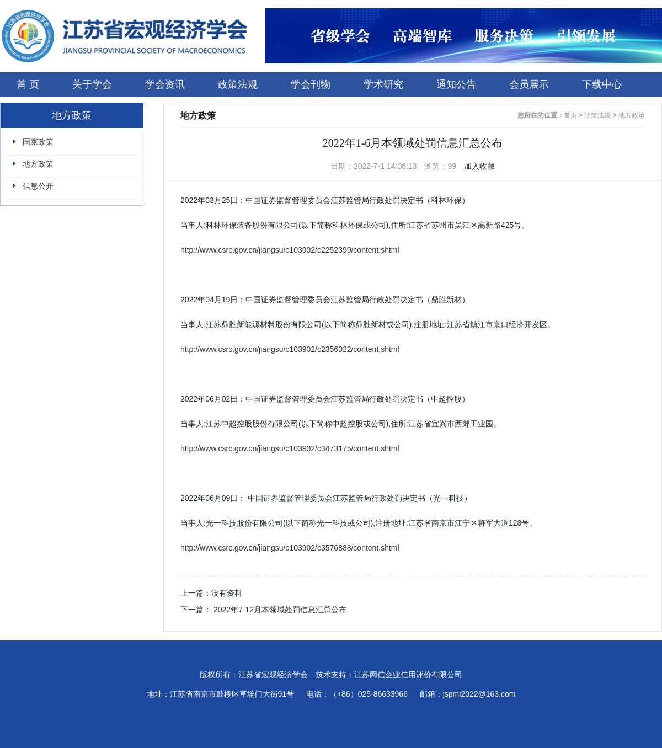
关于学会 (92, 84)
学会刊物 (310, 84)
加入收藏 (479, 166)
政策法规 (238, 84)
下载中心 (602, 84)
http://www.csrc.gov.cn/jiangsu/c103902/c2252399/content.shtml (289, 249)
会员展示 (529, 84)
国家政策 (38, 141)
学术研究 (383, 84)
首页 (570, 115)
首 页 (28, 84)
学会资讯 (165, 84)
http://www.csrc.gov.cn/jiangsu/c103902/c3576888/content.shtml (289, 547)
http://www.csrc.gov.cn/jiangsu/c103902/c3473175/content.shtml (289, 448)
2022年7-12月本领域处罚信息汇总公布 (279, 609)
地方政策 (38, 163)
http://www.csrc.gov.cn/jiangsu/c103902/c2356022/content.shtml (289, 349)
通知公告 (456, 84)
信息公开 (38, 185)
